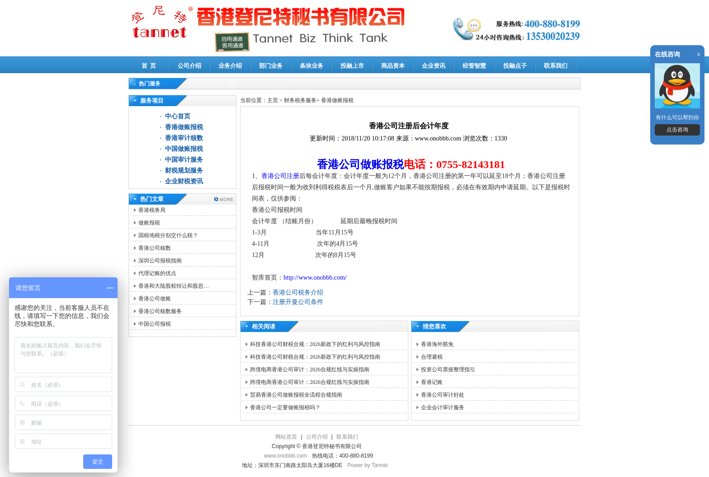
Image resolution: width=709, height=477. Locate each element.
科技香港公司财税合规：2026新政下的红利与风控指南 (315, 344)
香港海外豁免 (437, 344)
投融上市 (352, 65)
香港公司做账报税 (360, 164)
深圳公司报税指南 (160, 260)
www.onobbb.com (285, 456)
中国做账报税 (184, 148)
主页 (272, 100)
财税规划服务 (184, 170)
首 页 (149, 65)
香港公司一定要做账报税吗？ (285, 407)
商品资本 (393, 65)
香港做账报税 (184, 127)
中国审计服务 (184, 159)
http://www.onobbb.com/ (315, 277)
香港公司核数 (154, 248)
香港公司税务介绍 (298, 292)
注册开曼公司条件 (298, 302)
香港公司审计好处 (442, 395)
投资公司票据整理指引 (448, 369)
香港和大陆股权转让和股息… (173, 286)
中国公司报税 (154, 324)
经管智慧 (474, 65)
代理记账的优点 (157, 273)
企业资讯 (433, 65)
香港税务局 (151, 210)
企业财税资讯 (184, 181)
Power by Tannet (368, 465)
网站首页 (286, 437)
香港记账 (432, 382)
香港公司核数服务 (160, 311)
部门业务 (271, 65)
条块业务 (311, 65)
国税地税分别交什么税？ (168, 235)
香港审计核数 (184, 138)
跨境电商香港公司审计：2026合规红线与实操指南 (309, 369)
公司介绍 (189, 65)
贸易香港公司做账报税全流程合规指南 (296, 395)
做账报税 (149, 223)
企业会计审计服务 (442, 407)
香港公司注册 (280, 176)
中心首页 (177, 116)
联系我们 (555, 65)
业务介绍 (230, 65)
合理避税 (432, 357)
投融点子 (515, 65)
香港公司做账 (154, 298)
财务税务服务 (300, 100)
